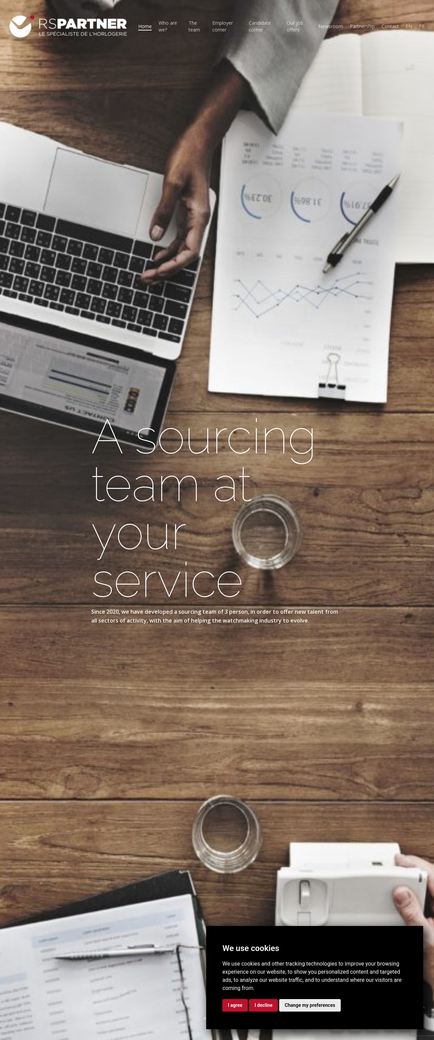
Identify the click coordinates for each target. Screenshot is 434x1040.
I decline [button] (263, 1005)
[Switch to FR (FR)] (422, 26)
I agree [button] (235, 1005)
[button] (423, 1007)
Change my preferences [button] (310, 1005)
